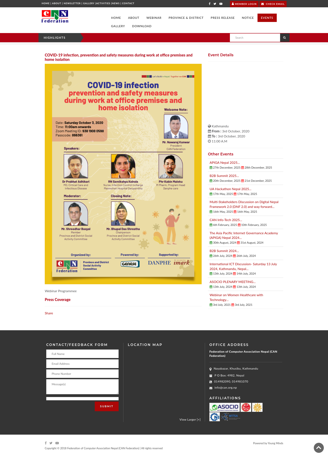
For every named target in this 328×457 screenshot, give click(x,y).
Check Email (273, 3)
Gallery (89, 3)
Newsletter (72, 3)
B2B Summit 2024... (224, 251)
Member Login (244, 3)
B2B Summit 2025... (224, 176)
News (115, 3)
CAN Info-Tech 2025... (226, 220)
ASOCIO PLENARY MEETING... (233, 282)
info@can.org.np (226, 387)
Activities (103, 3)
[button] (133, 18)
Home (46, 3)
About (56, 3)
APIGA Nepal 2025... (225, 162)
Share (49, 313)
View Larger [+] (190, 419)
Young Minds (275, 443)
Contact (128, 3)
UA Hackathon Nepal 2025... (230, 189)
